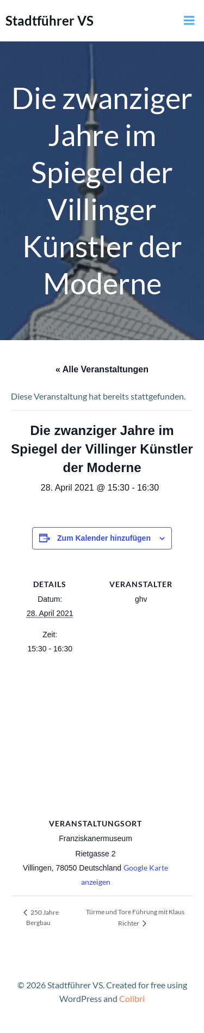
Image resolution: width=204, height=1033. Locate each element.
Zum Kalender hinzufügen (104, 538)
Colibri (132, 998)
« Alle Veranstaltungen (102, 369)
